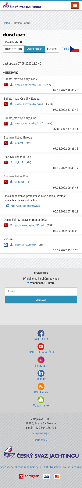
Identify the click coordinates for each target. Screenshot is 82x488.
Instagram (41, 362)
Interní (49, 283)
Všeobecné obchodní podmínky (19, 467)
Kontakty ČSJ (41, 440)
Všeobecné (35, 283)
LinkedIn (41, 375)
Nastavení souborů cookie (66, 467)
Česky (70, 49)
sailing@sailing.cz (41, 433)
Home (6, 23)
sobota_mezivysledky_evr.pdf (26, 104)
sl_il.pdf (16, 162)
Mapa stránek (41, 401)
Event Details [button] (13, 42)
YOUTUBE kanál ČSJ (41, 348)
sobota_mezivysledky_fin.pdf (26, 123)
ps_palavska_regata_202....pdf (27, 225)
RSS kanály (41, 388)
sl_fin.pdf (17, 182)
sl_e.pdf (16, 143)
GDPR (44, 467)
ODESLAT (41, 299)
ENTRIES (52, 49)
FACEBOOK (41, 335)
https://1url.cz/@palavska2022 (23, 205)
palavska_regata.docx (23, 244)
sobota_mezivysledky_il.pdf (25, 84)
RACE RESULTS (13, 49)
